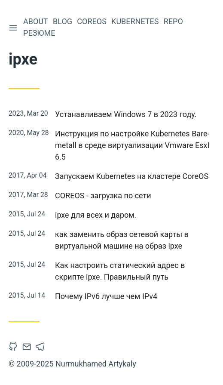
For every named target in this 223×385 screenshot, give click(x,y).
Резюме (40, 32)
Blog (63, 21)
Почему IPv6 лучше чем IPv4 (106, 296)
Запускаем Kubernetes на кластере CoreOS (131, 176)
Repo (174, 21)
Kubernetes (135, 21)
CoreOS (92, 21)
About (36, 21)
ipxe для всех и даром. (95, 214)
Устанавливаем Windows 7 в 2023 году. (126, 114)
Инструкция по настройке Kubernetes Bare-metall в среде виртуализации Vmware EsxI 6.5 (132, 145)
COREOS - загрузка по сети (103, 195)
